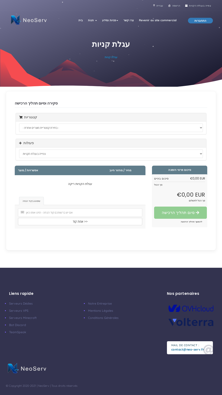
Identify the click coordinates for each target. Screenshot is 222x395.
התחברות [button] (200, 20)
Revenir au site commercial (158, 20)
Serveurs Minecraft (23, 318)
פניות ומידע (110, 20)
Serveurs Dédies (21, 303)
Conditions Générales (103, 318)
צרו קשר (128, 20)
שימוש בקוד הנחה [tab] (31, 200)
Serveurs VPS (18, 311)
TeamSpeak (17, 332)
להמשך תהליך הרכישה (191, 221)
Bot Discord (17, 325)
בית (80, 20)
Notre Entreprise (100, 303)
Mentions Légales (100, 311)
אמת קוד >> (80, 221)
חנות (92, 20)
